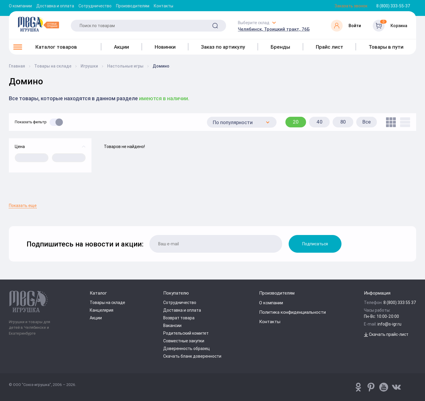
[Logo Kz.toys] (38, 24)
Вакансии (172, 325)
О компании (20, 6)
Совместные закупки (183, 340)
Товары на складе (107, 302)
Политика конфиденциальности (292, 312)
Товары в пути (386, 47)
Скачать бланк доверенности (192, 356)
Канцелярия (101, 310)
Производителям (132, 6)
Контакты (163, 6)
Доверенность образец (186, 348)
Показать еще (23, 205)
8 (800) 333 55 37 (399, 302)
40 (319, 122)
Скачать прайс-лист (386, 334)
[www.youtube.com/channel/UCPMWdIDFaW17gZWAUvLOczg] (383, 387)
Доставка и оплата (55, 6)
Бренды (280, 47)
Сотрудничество (95, 6)
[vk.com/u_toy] (396, 387)
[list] (403, 122)
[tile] (389, 122)
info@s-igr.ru (389, 324)
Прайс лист (329, 47)
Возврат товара (178, 317)
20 (296, 122)
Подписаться (315, 243)
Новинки (165, 47)
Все (366, 122)
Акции (121, 47)
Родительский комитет (186, 333)
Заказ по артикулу (223, 47)
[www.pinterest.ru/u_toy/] (358, 387)
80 (343, 122)
